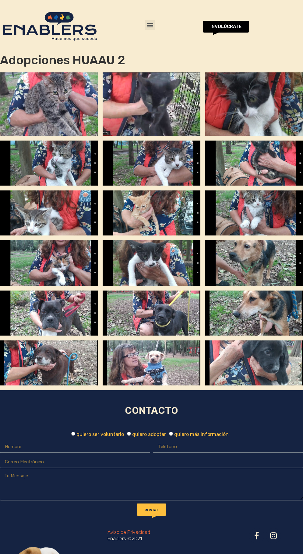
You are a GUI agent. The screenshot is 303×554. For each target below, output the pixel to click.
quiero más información (201, 434)
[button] (150, 25)
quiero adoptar (149, 434)
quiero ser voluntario (100, 434)
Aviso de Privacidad (128, 532)
